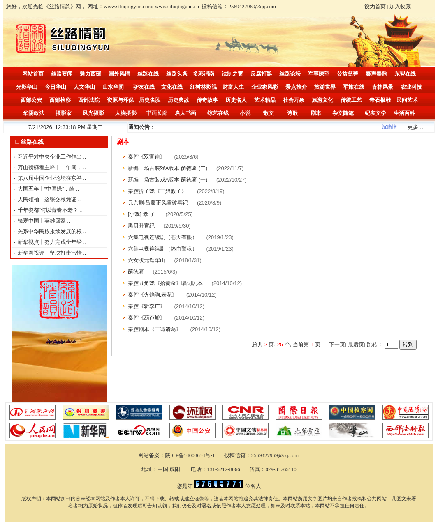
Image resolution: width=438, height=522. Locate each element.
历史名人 (236, 100)
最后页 (355, 344)
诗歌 (292, 113)
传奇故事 (207, 100)
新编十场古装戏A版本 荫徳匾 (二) (168, 168)
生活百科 (404, 113)
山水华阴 (113, 87)
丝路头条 (177, 74)
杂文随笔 (343, 113)
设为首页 (375, 6)
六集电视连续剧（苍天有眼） (162, 237)
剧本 (316, 113)
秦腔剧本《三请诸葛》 (154, 329)
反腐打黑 (261, 74)
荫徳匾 (136, 272)
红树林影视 (203, 87)
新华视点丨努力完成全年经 (50, 242)
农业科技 (411, 87)
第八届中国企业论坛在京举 (50, 178)
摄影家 (64, 113)
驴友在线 (144, 87)
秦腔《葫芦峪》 (146, 318)
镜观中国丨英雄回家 (42, 221)
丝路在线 (148, 74)
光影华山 (26, 87)
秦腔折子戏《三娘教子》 (158, 191)
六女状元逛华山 (146, 260)
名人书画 (185, 113)
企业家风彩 (264, 87)
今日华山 (55, 87)
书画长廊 (156, 113)
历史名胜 (149, 100)
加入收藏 (400, 6)
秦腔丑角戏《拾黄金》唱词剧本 (165, 283)
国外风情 (119, 74)
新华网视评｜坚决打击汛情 (50, 253)
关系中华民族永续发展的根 (50, 231)
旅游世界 (325, 87)
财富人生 (233, 87)
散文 (268, 113)
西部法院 (89, 100)
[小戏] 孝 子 (142, 214)
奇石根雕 (380, 100)
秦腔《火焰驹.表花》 (153, 295)
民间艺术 (407, 100)
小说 (245, 113)
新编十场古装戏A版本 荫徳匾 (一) (168, 180)
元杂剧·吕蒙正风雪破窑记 (158, 203)
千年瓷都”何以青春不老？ (49, 210)
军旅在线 (353, 87)
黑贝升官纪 (141, 226)
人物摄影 (126, 113)
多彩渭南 (203, 74)
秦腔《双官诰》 (146, 157)
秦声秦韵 (376, 74)
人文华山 (84, 87)
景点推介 (296, 87)
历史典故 (178, 100)
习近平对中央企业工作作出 (50, 157)
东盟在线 (405, 74)
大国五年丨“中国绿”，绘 (47, 189)
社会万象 (293, 100)
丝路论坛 (290, 74)
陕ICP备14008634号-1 (190, 455)
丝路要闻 (61, 74)
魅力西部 (90, 74)
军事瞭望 (318, 74)
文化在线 (172, 87)
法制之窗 (232, 74)
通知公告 (139, 127)
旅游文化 (322, 100)
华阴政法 (33, 113)
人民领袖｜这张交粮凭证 (48, 199)
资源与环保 (120, 100)
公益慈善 (347, 74)
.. (84, 157)
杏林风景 (382, 87)
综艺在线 (218, 113)
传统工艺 (351, 100)
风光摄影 (93, 113)
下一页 (337, 344)
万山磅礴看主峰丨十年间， (50, 167)
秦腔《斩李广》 (146, 306)
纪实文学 (375, 113)
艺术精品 (265, 100)
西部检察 (60, 100)
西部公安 (31, 100)
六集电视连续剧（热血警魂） (162, 249)
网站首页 (33, 74)
